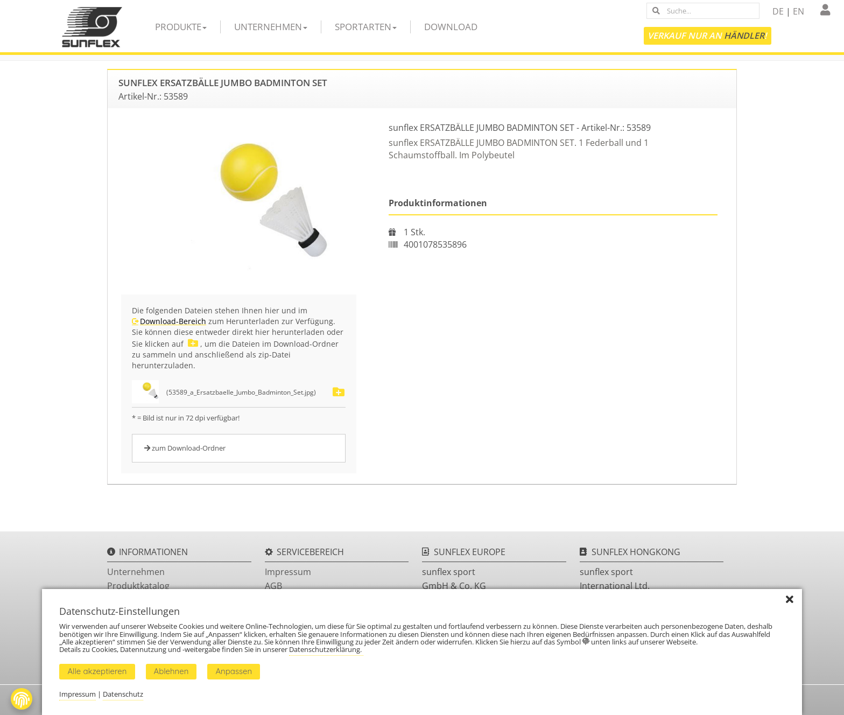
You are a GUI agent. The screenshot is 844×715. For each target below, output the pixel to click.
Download (450, 26)
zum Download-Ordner (185, 448)
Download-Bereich (173, 321)
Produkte (181, 26)
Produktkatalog (138, 586)
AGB (273, 586)
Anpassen (233, 671)
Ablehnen (171, 671)
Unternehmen (270, 26)
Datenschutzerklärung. (326, 649)
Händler (743, 35)
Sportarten (366, 26)
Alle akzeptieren (96, 671)
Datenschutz (123, 694)
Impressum (288, 572)
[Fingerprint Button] (21, 699)
